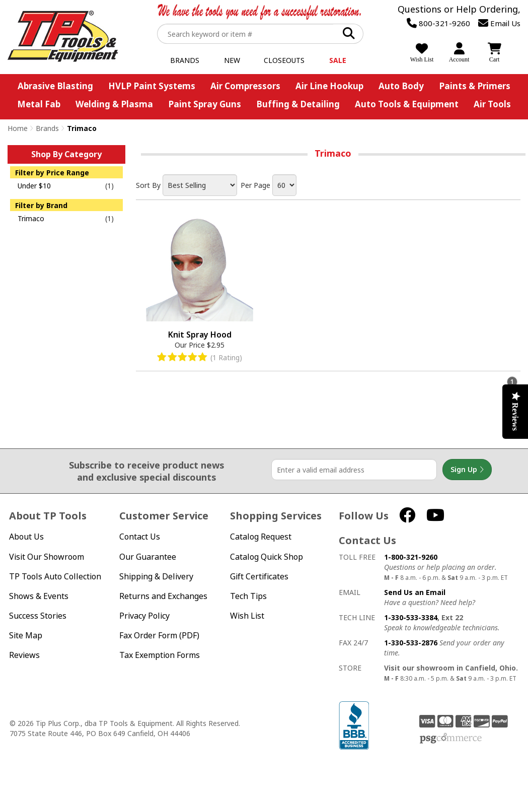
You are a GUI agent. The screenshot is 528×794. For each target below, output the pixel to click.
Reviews (24, 655)
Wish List (247, 616)
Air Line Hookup (329, 86)
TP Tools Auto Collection (55, 576)
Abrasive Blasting (55, 86)
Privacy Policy (144, 616)
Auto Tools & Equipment (407, 104)
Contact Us (139, 537)
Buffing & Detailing (298, 104)
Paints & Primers (474, 86)
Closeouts (284, 60)
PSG (450, 738)
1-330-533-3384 (410, 617)
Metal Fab (38, 104)
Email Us (499, 23)
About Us (26, 537)
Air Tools (492, 104)
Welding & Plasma (114, 104)
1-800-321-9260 (410, 557)
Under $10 (34, 185)
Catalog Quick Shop (266, 557)
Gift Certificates (259, 576)
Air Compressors (245, 86)
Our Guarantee (147, 557)
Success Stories (37, 616)
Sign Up (467, 470)
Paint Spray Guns (204, 104)
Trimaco (31, 218)
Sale (337, 60)
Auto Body (401, 86)
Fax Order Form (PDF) (159, 635)
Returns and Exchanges (163, 596)
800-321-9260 (438, 23)
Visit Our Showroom (46, 557)
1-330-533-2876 (410, 642)
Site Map (25, 635)
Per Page (255, 185)
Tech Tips (248, 596)
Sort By (148, 185)
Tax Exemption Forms (159, 655)
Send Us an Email (414, 592)
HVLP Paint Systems (151, 86)
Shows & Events (38, 596)
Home (18, 128)
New (232, 60)
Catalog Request (260, 537)
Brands (184, 60)
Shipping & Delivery (156, 576)
